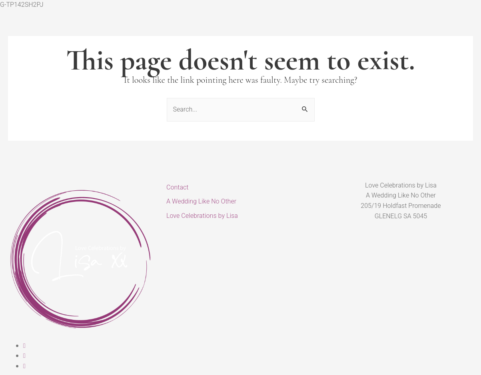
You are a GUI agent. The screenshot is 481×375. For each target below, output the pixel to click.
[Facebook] (24, 346)
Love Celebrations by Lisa (202, 216)
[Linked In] (24, 366)
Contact (177, 187)
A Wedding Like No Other (201, 201)
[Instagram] (24, 356)
